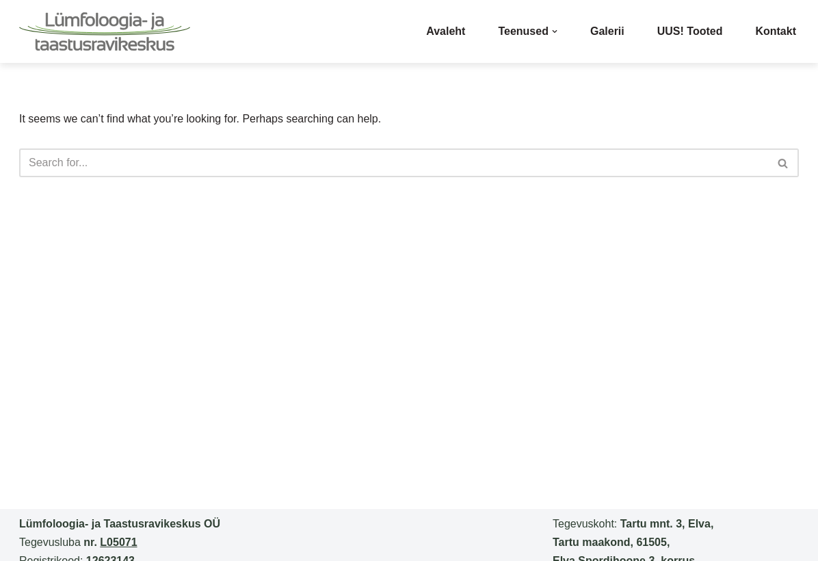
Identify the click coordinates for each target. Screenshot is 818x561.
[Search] (393, 162)
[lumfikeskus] (104, 31)
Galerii (607, 31)
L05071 (118, 542)
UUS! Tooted (690, 31)
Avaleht (445, 31)
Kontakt (775, 31)
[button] (554, 31)
